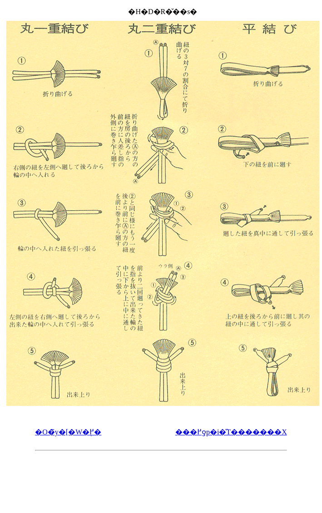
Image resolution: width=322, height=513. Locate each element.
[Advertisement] (160, 477)
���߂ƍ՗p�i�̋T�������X (231, 432)
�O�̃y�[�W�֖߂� (68, 432)
